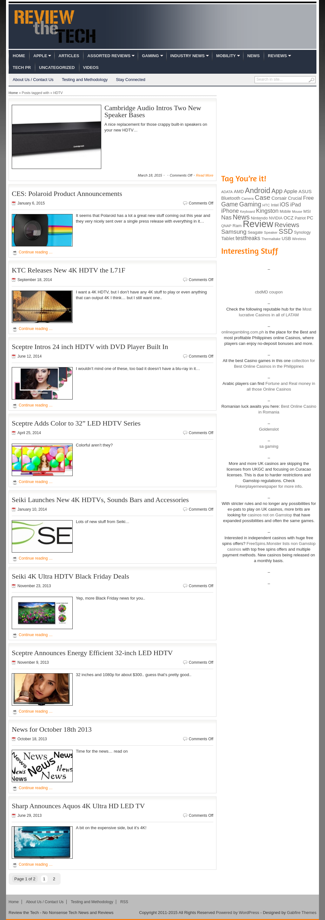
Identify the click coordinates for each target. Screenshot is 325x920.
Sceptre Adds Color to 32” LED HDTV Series (76, 423)
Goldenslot (269, 429)
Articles (68, 55)
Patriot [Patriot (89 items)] (300, 218)
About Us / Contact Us (33, 79)
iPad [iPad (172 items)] (295, 205)
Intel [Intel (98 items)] (275, 205)
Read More (204, 175)
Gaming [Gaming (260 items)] (250, 204)
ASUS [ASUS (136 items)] (305, 191)
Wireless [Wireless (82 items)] (299, 239)
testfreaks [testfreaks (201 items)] (247, 238)
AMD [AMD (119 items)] (239, 191)
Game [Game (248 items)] (229, 204)
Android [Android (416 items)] (257, 190)
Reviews (277, 55)
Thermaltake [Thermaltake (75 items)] (271, 239)
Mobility (226, 55)
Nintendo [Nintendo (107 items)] (259, 218)
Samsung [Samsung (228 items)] (234, 231)
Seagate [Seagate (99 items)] (255, 232)
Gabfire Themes (301, 912)
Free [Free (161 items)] (308, 198)
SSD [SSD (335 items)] (286, 231)
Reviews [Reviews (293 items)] (287, 224)
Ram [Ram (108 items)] (237, 225)
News (253, 55)
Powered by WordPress (237, 912)
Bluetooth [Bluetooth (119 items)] (230, 198)
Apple (40, 55)
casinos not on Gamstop (269, 515)
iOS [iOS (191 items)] (284, 204)
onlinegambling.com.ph (243, 332)
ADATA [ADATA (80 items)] (227, 192)
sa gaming (268, 446)
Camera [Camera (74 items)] (247, 198)
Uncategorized (57, 67)
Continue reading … (36, 252)
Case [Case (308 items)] (262, 197)
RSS (124, 902)
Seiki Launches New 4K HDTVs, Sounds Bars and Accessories (100, 500)
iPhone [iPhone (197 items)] (230, 211)
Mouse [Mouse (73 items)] (297, 211)
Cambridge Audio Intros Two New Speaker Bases (152, 111)
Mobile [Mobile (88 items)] (285, 211)
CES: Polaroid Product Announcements (67, 194)
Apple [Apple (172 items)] (290, 191)
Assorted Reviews (108, 55)
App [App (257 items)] (276, 190)
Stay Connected (130, 79)
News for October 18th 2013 (52, 729)
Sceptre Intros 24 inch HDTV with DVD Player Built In (90, 347)
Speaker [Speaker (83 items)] (271, 232)
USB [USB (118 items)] (286, 238)
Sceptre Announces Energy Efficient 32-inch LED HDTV (92, 653)
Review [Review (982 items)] (258, 223)
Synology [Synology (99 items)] (302, 232)
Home (19, 55)
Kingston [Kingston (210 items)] (267, 211)
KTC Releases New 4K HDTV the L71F (68, 270)
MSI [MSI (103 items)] (307, 211)
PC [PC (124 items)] (310, 217)
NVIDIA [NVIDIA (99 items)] (275, 218)
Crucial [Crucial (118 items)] (295, 198)
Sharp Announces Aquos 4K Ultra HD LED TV (78, 806)
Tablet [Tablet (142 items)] (227, 238)
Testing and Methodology (85, 79)
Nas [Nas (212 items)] (226, 217)
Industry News (187, 55)
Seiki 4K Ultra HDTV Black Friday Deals (70, 576)
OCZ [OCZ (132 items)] (289, 217)
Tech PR (22, 67)
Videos (91, 67)
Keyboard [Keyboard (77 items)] (247, 211)
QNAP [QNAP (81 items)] (226, 226)
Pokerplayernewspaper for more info (268, 486)
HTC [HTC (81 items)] (266, 205)
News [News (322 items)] (241, 217)
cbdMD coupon (268, 292)
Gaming (150, 55)
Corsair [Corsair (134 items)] (279, 198)
